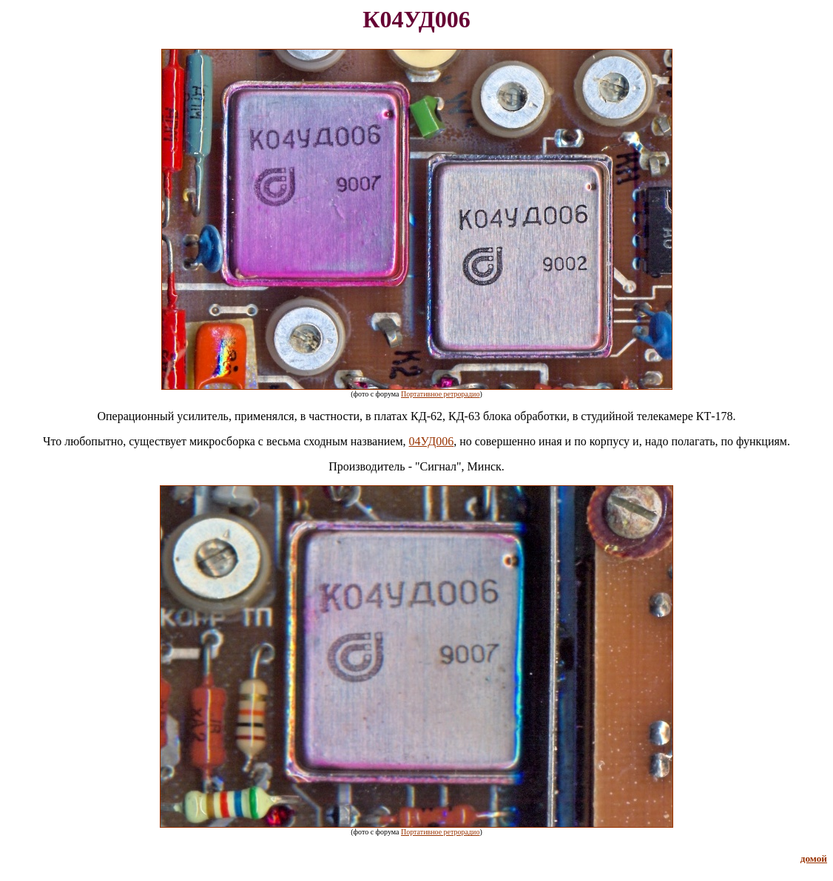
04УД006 (431, 441)
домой (813, 858)
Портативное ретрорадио (440, 394)
